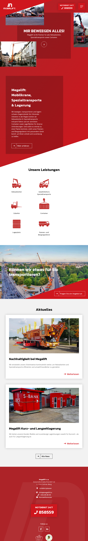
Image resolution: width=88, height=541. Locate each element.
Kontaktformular (45, 478)
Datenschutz (49, 537)
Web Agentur (59, 537)
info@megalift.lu (45, 473)
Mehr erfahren (23, 145)
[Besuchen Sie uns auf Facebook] (41, 510)
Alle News (45, 437)
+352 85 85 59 (45, 476)
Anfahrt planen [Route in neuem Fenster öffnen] (45, 469)
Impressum (38, 537)
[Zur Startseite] (9, 6)
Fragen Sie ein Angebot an (71, 274)
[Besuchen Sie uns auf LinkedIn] (47, 510)
